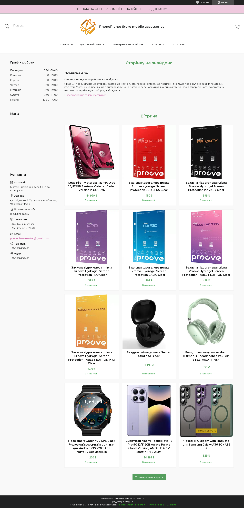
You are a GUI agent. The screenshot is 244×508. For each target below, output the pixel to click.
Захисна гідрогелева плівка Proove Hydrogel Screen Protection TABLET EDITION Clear (206, 271)
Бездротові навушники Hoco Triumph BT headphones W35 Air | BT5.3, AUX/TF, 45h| (206, 356)
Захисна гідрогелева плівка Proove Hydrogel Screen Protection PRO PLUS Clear (149, 186)
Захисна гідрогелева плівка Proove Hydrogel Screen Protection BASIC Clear (149, 271)
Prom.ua (140, 498)
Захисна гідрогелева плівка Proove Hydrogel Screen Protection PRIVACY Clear (206, 186)
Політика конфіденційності (161, 504)
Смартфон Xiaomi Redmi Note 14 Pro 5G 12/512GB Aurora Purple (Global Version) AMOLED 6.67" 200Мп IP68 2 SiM (149, 446)
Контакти (158, 44)
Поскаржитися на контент (131, 504)
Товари (64, 44)
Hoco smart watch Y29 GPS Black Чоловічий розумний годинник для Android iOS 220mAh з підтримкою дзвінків (91, 446)
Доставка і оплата (92, 44)
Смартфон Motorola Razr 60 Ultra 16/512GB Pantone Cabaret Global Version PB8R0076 (91, 186)
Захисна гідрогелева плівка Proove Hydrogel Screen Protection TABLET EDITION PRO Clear (91, 358)
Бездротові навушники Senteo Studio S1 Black (149, 354)
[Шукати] (7, 26)
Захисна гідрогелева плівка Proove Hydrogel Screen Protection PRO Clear (91, 271)
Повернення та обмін (128, 44)
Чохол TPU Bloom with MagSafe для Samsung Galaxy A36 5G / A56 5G (206, 444)
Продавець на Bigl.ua (122, 501)
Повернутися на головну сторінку (85, 95)
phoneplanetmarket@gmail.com (29, 238)
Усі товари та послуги (147, 477)
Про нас (179, 44)
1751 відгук (205, 2)
